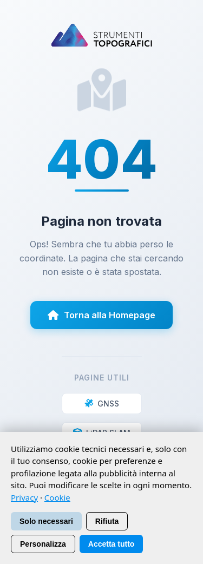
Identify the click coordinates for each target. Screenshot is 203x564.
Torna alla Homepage (101, 315)
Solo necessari (46, 521)
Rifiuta (107, 521)
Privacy (24, 497)
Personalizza (43, 544)
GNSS (101, 403)
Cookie (57, 497)
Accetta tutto (111, 544)
